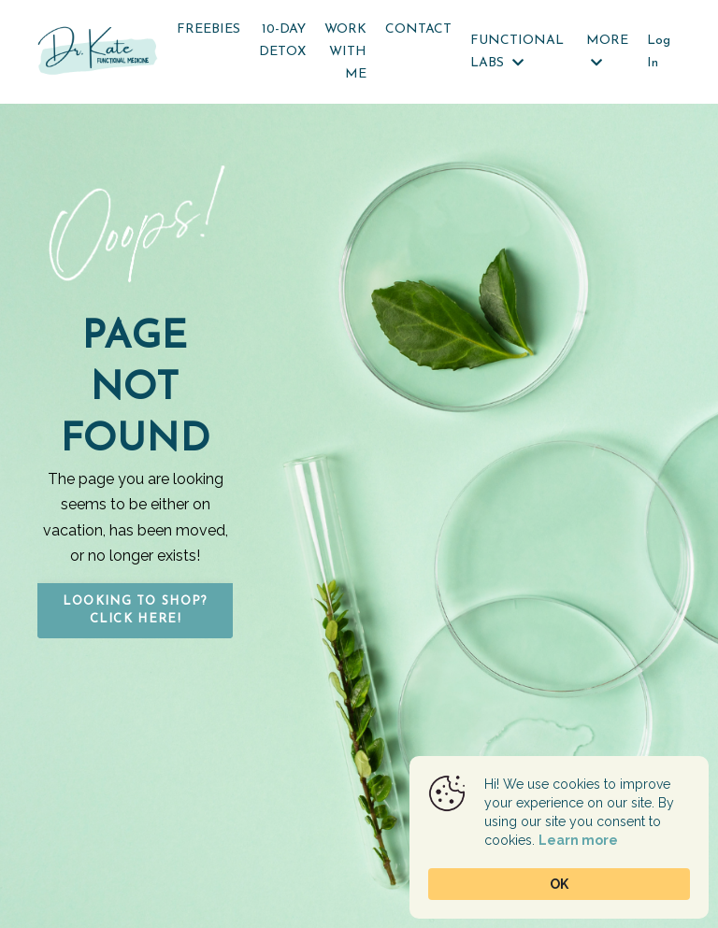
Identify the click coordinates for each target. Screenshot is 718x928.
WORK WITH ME (345, 51)
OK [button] (559, 884)
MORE (607, 51)
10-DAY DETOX (282, 40)
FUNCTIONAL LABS (517, 52)
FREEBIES (208, 29)
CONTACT (418, 29)
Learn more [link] (578, 840)
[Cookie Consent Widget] (559, 837)
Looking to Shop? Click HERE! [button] (135, 610)
